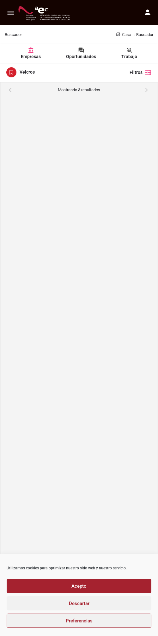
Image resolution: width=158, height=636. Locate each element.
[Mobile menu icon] (10, 13)
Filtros (141, 72)
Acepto (79, 586)
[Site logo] (44, 13)
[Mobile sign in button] (147, 12)
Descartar (79, 603)
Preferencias (79, 621)
